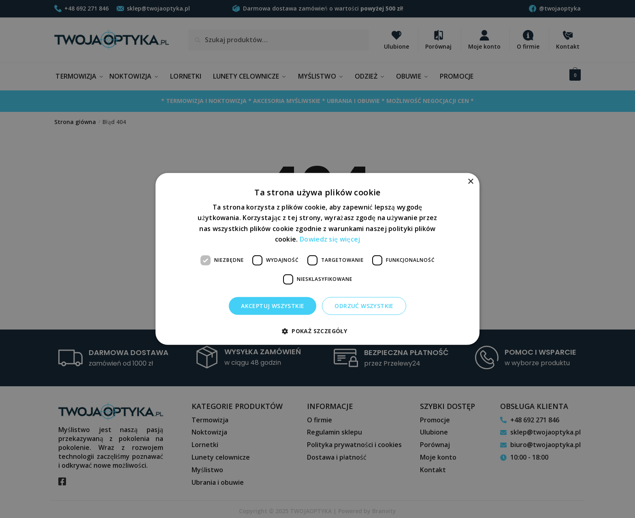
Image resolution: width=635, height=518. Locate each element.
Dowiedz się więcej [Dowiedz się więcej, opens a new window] (330, 239)
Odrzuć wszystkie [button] (364, 305)
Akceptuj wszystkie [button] (272, 305)
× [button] (470, 182)
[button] (317, 331)
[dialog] (317, 259)
